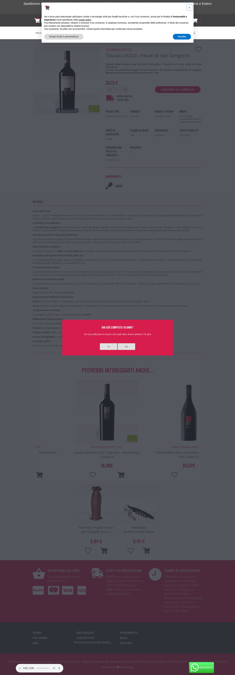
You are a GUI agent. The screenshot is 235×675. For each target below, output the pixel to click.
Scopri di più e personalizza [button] (63, 36)
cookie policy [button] (84, 19)
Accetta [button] (182, 36)
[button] (189, 7)
